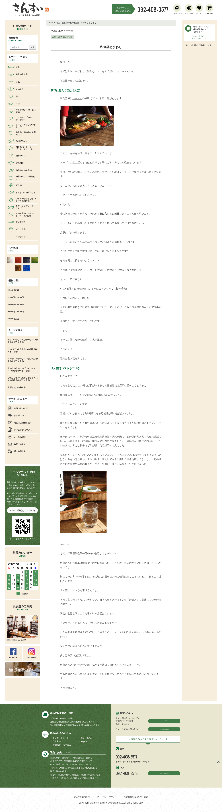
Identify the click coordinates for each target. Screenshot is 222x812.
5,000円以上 (13, 319)
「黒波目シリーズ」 (83, 98)
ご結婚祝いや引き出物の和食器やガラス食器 (23, 350)
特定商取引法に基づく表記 (136, 797)
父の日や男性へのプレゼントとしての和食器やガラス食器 (23, 379)
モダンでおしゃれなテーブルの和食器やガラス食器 (23, 340)
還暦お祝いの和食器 (17, 387)
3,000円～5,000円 (16, 311)
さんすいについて (82, 797)
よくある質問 (164, 721)
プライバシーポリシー (107, 797)
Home (50, 23)
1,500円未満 (13, 290)
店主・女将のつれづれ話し (68, 23)
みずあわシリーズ (70, 544)
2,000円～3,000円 (16, 304)
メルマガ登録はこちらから (22, 510)
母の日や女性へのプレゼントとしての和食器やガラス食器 (23, 369)
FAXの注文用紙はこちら (164, 776)
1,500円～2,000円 (16, 297)
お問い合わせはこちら (164, 730)
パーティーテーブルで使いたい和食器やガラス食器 (23, 360)
